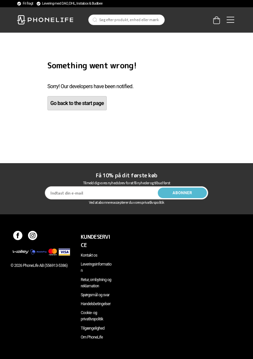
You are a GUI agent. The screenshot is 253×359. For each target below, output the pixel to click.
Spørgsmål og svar (95, 295)
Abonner (182, 193)
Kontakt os (89, 255)
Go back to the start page (77, 103)
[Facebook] (18, 237)
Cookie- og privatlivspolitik (92, 315)
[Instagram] (33, 237)
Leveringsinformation (96, 267)
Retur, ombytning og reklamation (96, 282)
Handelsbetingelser (96, 304)
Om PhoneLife (92, 337)
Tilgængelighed (92, 328)
